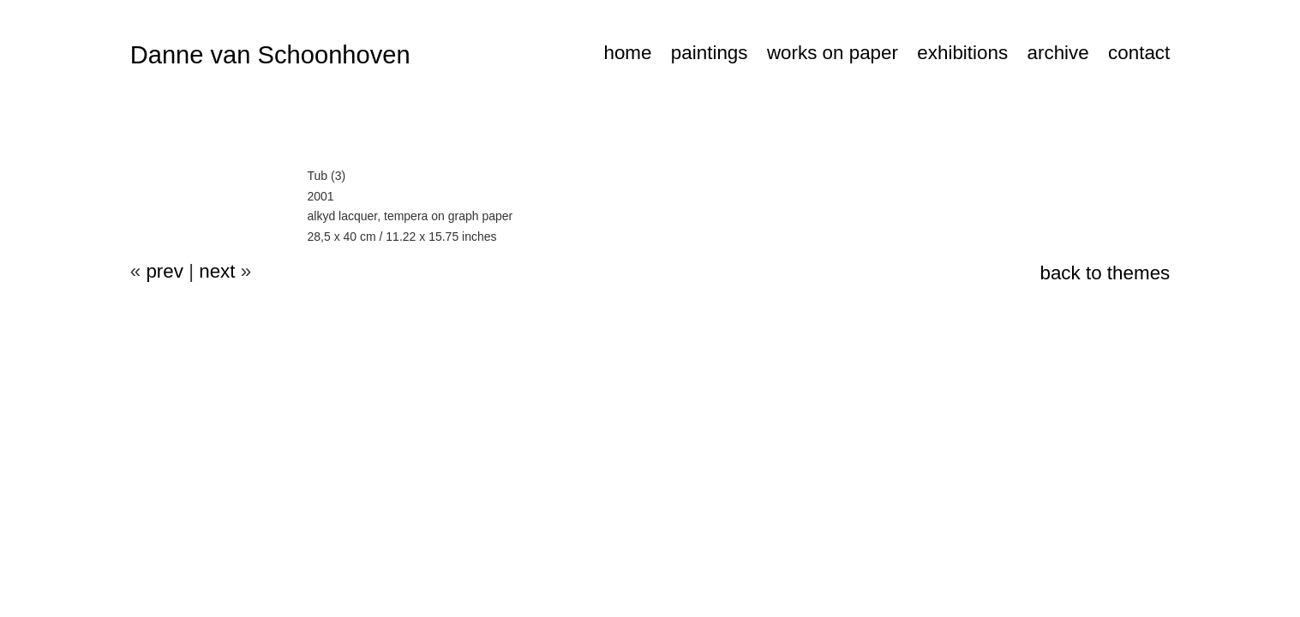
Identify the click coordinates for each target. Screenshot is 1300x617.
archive (1058, 52)
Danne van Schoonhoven (270, 55)
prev (164, 271)
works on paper (832, 52)
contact (1139, 52)
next (217, 271)
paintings (709, 52)
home (627, 52)
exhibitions (962, 52)
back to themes (1104, 273)
